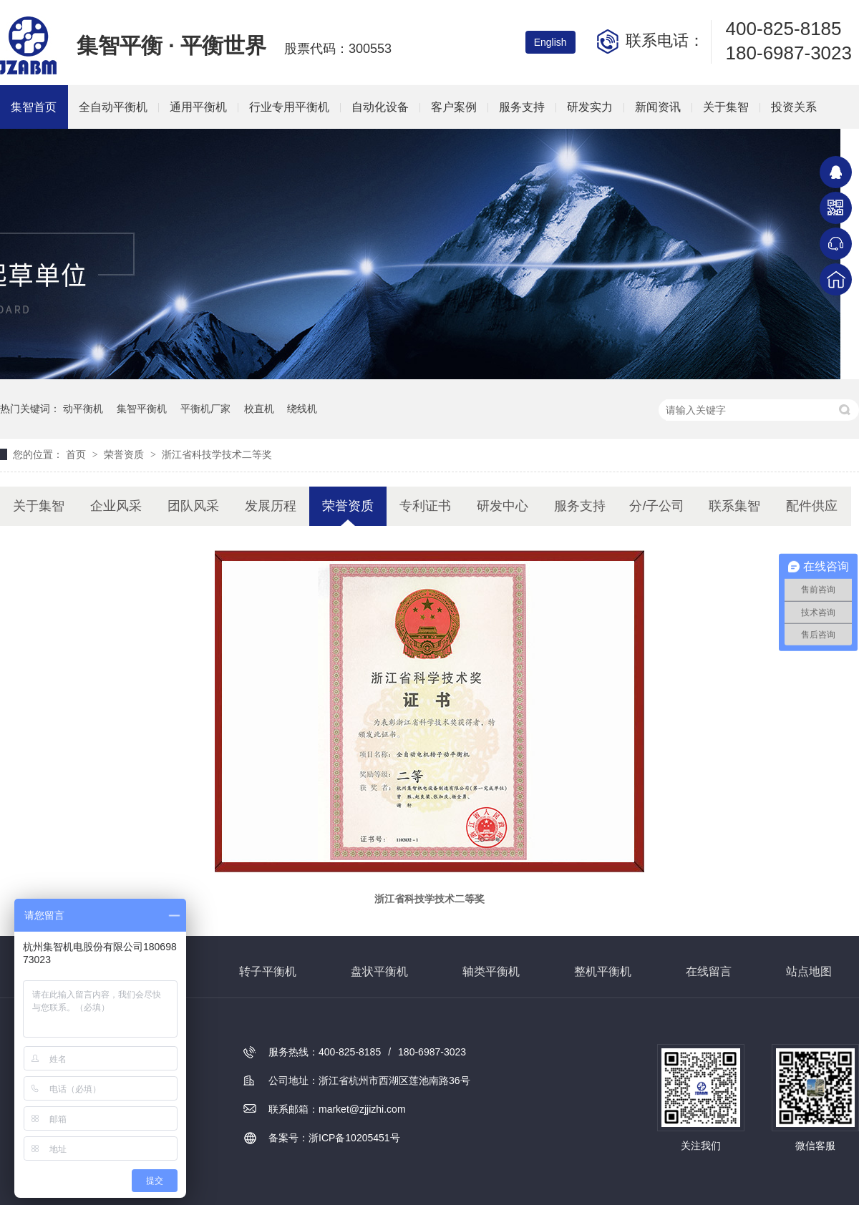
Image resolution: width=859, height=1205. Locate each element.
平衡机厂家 (205, 408)
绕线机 (302, 408)
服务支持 (522, 107)
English (550, 42)
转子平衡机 (267, 971)
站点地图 (809, 971)
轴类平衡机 (491, 971)
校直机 (259, 408)
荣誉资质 (125, 454)
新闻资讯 (658, 107)
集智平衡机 (142, 408)
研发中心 (502, 506)
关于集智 (726, 107)
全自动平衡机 (113, 107)
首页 (77, 454)
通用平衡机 (198, 107)
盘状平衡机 (379, 971)
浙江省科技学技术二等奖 (217, 454)
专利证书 (425, 506)
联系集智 (734, 506)
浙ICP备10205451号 (354, 1137)
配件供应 (812, 506)
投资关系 (794, 107)
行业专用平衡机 (289, 107)
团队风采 (193, 506)
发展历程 (270, 506)
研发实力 (590, 107)
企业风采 (116, 506)
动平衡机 (83, 408)
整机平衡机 (602, 971)
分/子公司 (656, 506)
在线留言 (709, 971)
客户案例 (454, 107)
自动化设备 (380, 107)
